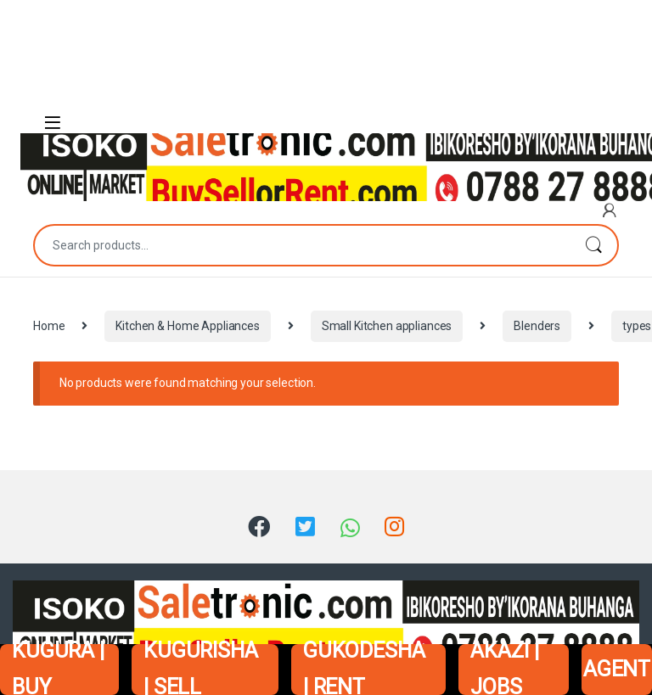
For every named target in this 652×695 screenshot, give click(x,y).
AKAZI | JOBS (504, 669)
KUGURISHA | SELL (200, 669)
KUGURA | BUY (58, 669)
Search (593, 245)
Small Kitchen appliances (387, 326)
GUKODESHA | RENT (364, 669)
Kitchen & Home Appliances (187, 326)
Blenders (537, 326)
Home (49, 326)
